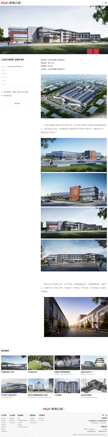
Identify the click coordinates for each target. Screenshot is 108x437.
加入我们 (41, 419)
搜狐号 (20, 436)
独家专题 (32, 419)
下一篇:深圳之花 (6, 94)
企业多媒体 (4, 430)
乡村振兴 (19, 423)
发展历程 (3, 423)
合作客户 (3, 428)
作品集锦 (20, 414)
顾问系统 (11, 417)
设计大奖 (10, 436)
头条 (29, 436)
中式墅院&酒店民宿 (22, 419)
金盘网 (15, 436)
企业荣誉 (3, 425)
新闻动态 (32, 414)
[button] (90, 51)
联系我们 (42, 414)
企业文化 (3, 421)
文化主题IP (12, 421)
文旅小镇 (19, 421)
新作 (18, 417)
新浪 (25, 436)
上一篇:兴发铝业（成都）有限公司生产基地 (14, 91)
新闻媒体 (32, 417)
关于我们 (4, 414)
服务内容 (11, 419)
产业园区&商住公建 (22, 425)
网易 (33, 436)
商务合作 (41, 417)
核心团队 (3, 419)
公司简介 (3, 417)
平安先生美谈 (33, 421)
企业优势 (12, 414)
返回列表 (17, 102)
